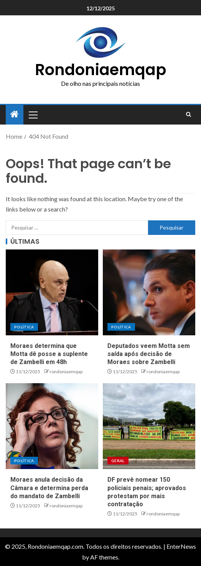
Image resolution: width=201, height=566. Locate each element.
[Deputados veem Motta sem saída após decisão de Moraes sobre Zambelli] (149, 292)
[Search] (188, 114)
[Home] (14, 114)
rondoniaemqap (65, 371)
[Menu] (32, 114)
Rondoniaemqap (100, 69)
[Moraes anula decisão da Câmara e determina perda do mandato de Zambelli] (52, 426)
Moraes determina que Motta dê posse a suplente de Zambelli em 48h (49, 354)
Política (24, 327)
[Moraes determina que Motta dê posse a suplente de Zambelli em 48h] (52, 292)
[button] (32, 114)
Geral (118, 460)
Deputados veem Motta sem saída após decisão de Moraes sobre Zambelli (148, 354)
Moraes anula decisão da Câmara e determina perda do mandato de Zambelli (49, 488)
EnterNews (181, 546)
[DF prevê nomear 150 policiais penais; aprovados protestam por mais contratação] (149, 426)
